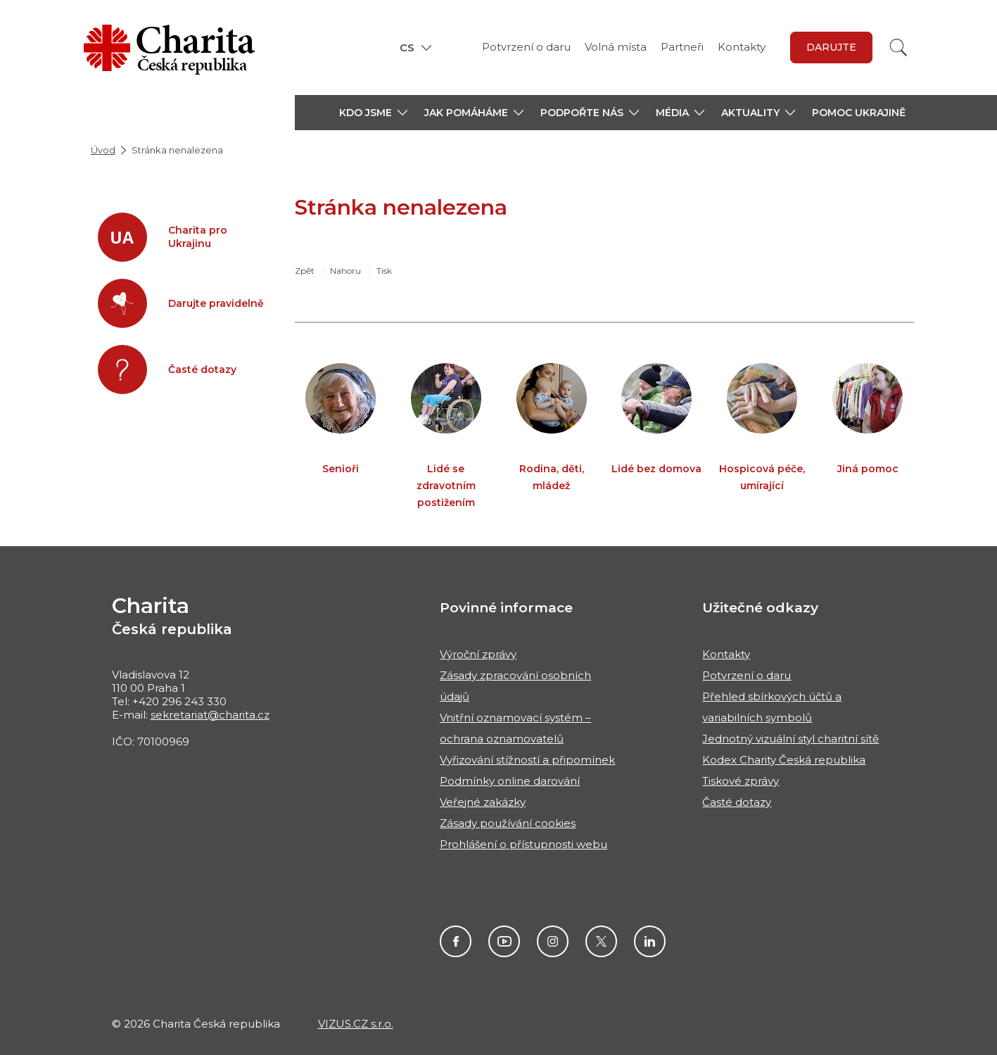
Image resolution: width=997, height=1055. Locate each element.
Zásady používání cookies (508, 823)
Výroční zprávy (478, 654)
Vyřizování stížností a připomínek (527, 759)
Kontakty (742, 46)
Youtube (504, 941)
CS (407, 47)
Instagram (553, 941)
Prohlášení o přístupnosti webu (523, 844)
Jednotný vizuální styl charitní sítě (790, 738)
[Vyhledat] (898, 47)
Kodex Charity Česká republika (783, 759)
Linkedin (650, 941)
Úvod (103, 150)
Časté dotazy (736, 802)
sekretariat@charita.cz (210, 714)
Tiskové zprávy (740, 781)
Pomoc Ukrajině (859, 112)
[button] (373, 112)
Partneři (682, 46)
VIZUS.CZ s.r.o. (355, 1023)
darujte (831, 47)
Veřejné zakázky (483, 802)
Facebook (455, 941)
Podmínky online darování (510, 781)
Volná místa (616, 46)
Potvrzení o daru (526, 46)
